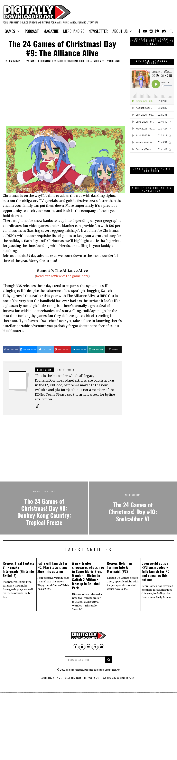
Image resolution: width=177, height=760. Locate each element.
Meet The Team (72, 677)
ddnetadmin (14, 61)
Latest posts (66, 369)
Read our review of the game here (62, 276)
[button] (108, 660)
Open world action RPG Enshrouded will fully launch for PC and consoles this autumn (157, 571)
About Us (120, 31)
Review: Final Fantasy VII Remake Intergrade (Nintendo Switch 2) (18, 569)
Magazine (51, 31)
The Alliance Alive (95, 61)
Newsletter (98, 31)
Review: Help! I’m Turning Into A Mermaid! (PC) (119, 567)
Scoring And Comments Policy (120, 677)
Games (10, 31)
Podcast (32, 31)
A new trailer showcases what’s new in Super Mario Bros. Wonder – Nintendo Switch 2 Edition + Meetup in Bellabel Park (88, 576)
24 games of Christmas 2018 (69, 61)
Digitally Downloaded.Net (108, 669)
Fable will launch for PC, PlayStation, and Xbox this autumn (52, 567)
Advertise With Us (51, 677)
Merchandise (73, 31)
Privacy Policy (92, 677)
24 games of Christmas (38, 61)
